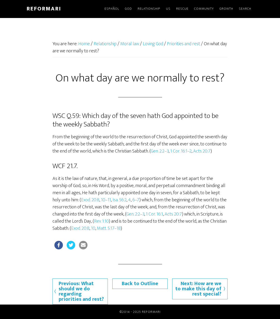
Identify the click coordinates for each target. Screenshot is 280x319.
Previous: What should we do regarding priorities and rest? (81, 291)
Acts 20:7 (201, 151)
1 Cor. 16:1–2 (181, 151)
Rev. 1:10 (101, 221)
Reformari (43, 8)
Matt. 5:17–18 (109, 228)
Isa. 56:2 (120, 200)
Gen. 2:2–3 (160, 151)
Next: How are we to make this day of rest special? (198, 288)
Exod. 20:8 (90, 200)
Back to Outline (140, 283)
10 (93, 228)
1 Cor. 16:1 (154, 214)
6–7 (135, 200)
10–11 (106, 200)
